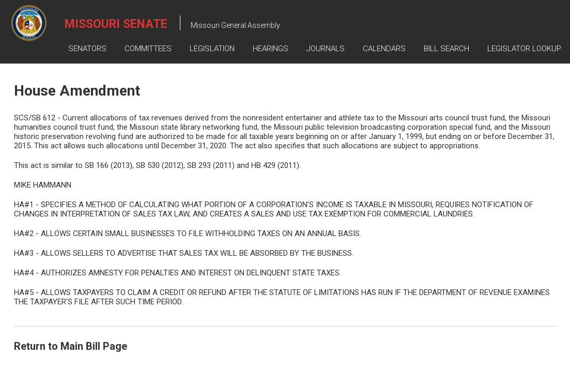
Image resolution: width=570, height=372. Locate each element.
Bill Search (446, 48)
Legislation (212, 48)
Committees (148, 48)
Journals (325, 48)
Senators (87, 48)
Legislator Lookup (524, 48)
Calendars (384, 48)
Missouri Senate (116, 24)
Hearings (270, 48)
